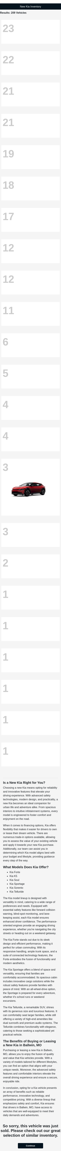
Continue (30, 1146)
